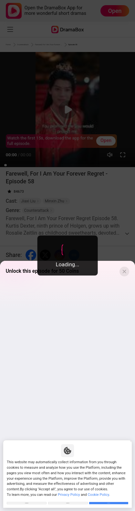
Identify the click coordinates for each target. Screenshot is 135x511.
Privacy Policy (69, 488)
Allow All (109, 500)
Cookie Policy (98, 488)
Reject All (67, 500)
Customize (26, 500)
